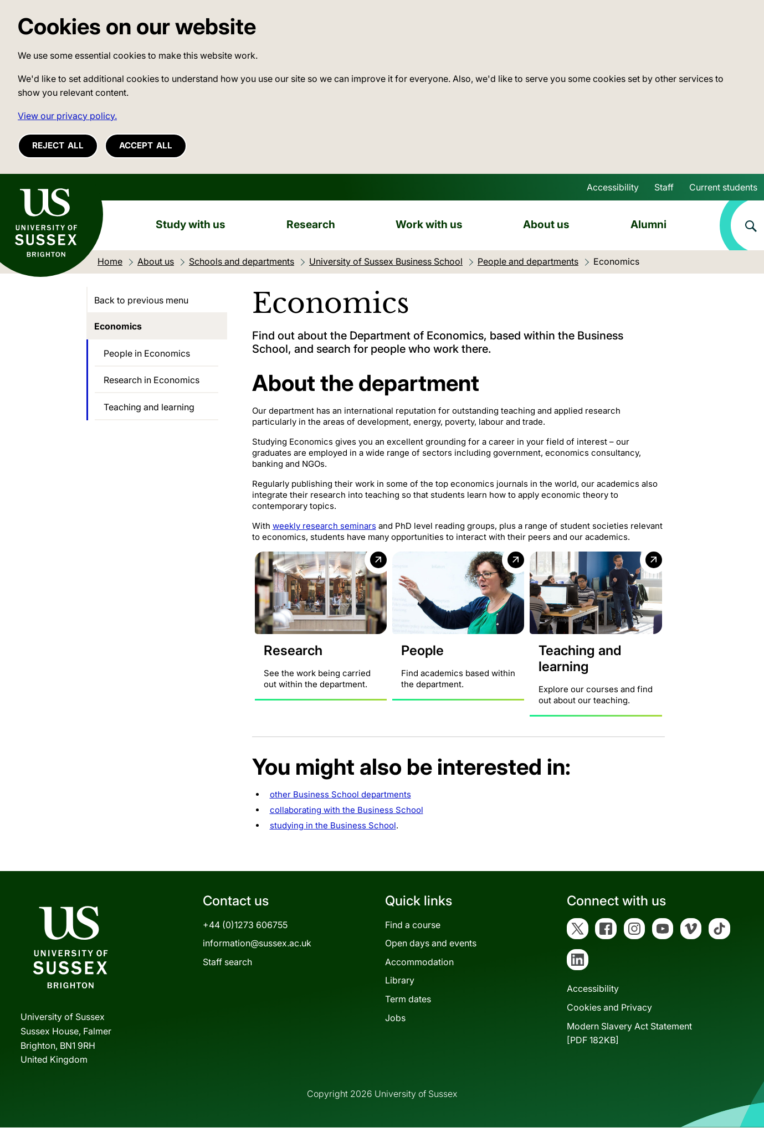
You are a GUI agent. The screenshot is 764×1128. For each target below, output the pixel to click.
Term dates (408, 999)
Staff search (227, 961)
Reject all (58, 145)
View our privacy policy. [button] (67, 115)
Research (310, 224)
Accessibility (613, 187)
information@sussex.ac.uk (257, 943)
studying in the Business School (333, 825)
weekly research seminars (324, 526)
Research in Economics (151, 379)
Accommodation (419, 961)
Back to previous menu (141, 300)
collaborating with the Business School (346, 810)
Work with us (429, 224)
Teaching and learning (149, 407)
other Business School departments (340, 794)
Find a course (412, 924)
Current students (723, 187)
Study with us (190, 224)
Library (399, 980)
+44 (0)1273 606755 (245, 924)
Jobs (395, 1017)
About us (546, 224)
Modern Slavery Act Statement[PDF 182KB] (629, 1033)
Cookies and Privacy (609, 1007)
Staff (664, 187)
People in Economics (147, 353)
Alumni (648, 224)
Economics (118, 326)
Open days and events (430, 943)
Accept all (145, 145)
